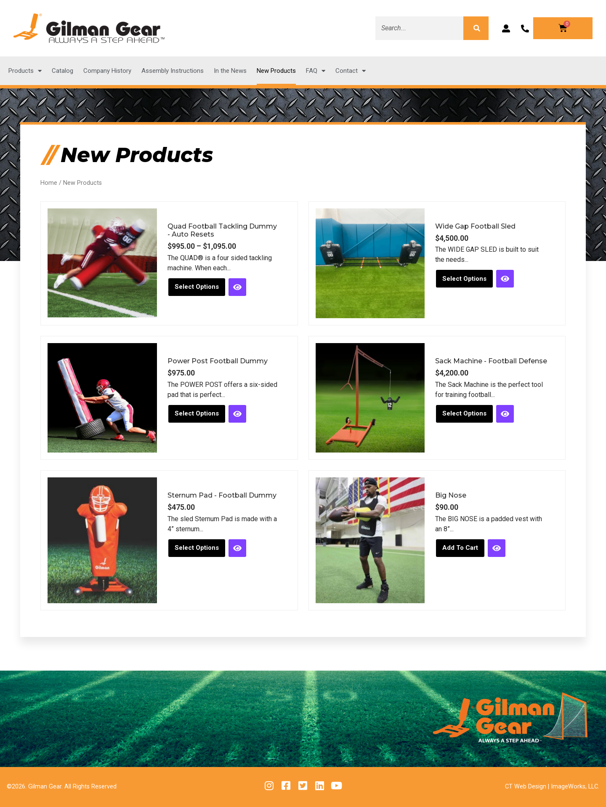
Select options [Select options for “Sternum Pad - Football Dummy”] (197, 547)
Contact (350, 71)
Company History (107, 71)
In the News (230, 71)
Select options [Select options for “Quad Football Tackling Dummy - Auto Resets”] (197, 286)
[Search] (476, 28)
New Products (276, 71)
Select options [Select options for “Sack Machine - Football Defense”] (464, 413)
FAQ (315, 71)
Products (25, 71)
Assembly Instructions (172, 71)
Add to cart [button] (460, 547)
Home (48, 182)
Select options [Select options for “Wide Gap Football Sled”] (464, 278)
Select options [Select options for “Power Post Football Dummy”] (197, 413)
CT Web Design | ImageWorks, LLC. (552, 786)
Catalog (62, 71)
